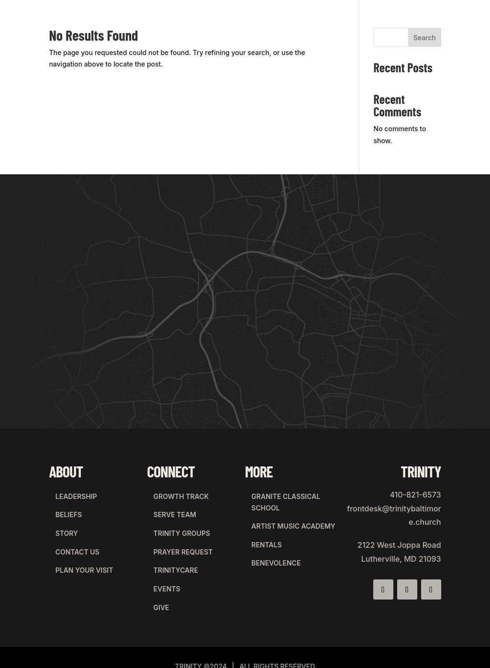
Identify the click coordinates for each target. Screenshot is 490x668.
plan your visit (78, 546)
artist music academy (287, 519)
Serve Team (168, 507)
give (155, 571)
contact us (71, 533)
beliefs (62, 507)
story (60, 520)
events (160, 559)
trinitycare (169, 546)
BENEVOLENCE (269, 545)
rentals (260, 532)
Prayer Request (176, 533)
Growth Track (174, 494)
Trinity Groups (175, 520)
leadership (69, 494)
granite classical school (279, 500)
